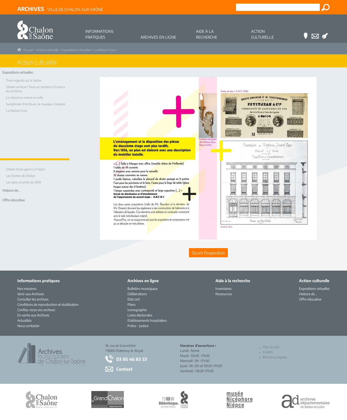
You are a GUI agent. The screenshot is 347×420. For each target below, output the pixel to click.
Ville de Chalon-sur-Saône (60, 8)
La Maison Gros (104, 50)
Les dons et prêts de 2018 (23, 182)
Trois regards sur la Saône (23, 80)
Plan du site (271, 347)
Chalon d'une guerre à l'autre (25, 169)
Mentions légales (275, 357)
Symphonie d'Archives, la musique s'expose (35, 104)
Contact (124, 369)
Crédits (268, 352)
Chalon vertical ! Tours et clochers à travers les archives (35, 89)
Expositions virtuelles (76, 50)
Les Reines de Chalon (20, 176)
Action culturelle (47, 50)
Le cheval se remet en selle (24, 97)
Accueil (28, 50)
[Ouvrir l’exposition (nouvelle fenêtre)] (208, 238)
